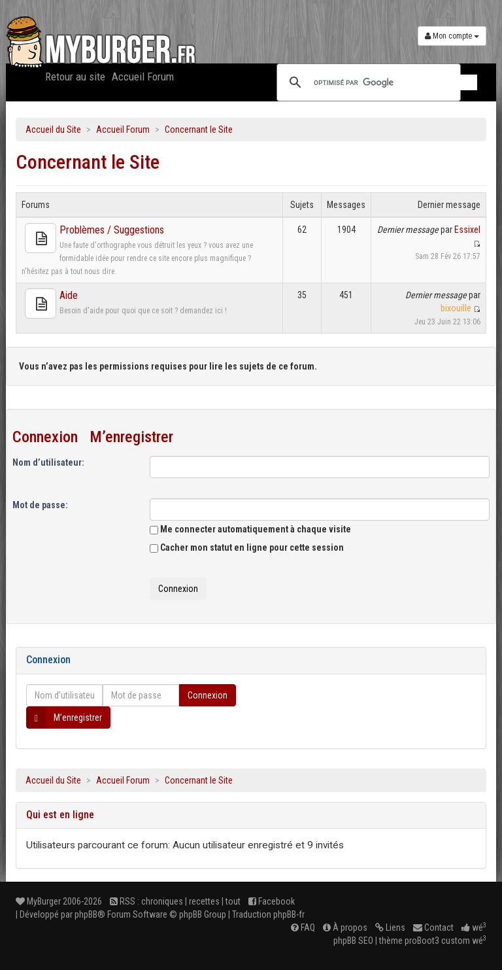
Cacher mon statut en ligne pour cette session (247, 547)
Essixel (467, 229)
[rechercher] (395, 82)
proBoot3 (422, 940)
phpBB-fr (289, 914)
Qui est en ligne (60, 814)
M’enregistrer (131, 437)
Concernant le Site (199, 129)
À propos (345, 927)
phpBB (86, 914)
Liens (390, 927)
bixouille (456, 308)
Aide (68, 295)
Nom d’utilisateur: (48, 462)
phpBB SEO (353, 940)
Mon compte (452, 36)
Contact (433, 927)
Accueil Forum (143, 76)
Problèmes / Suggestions (111, 230)
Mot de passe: (40, 505)
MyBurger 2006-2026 (59, 901)
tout (233, 901)
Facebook (271, 901)
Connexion (45, 437)
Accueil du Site (53, 129)
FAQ (303, 927)
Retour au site (75, 76)
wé (473, 927)
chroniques (162, 901)
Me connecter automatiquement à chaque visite (250, 529)
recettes (204, 901)
